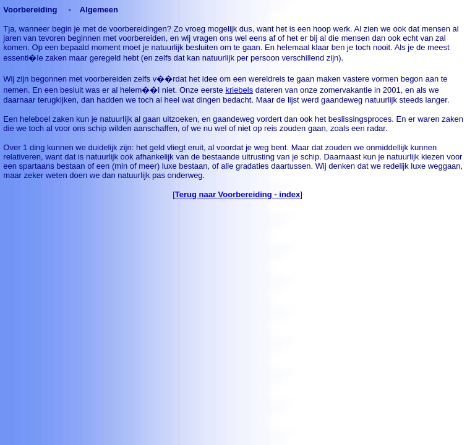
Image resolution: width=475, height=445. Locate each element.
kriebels (239, 90)
